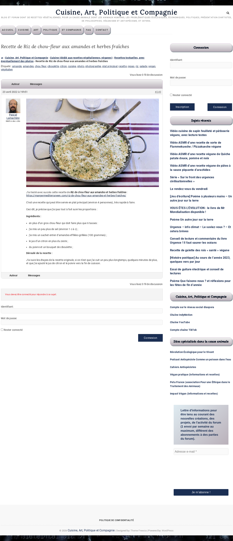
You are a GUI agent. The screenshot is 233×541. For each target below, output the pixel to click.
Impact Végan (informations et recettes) (194, 393)
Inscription (182, 107)
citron (63, 66)
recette (123, 66)
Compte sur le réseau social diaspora (192, 307)
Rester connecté (13, 330)
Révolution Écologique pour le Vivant (192, 352)
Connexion (150, 338)
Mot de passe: (9, 318)
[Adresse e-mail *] (201, 451)
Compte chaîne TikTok (183, 329)
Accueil (8, 30)
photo (80, 66)
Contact (103, 30)
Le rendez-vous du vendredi (189, 189)
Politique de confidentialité (116, 520)
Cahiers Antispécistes (183, 367)
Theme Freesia (139, 530)
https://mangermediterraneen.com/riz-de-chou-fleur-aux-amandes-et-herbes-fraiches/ (76, 195)
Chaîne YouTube (180, 322)
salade (143, 66)
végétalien (7, 69)
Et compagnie (72, 30)
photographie (93, 66)
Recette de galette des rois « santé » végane (199, 250)
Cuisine (24, 30)
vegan (151, 66)
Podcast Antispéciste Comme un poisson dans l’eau (200, 359)
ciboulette (53, 66)
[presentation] (189, 467)
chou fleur (40, 66)
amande (17, 66)
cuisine (72, 66)
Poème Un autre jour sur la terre (191, 219)
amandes (28, 66)
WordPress (168, 530)
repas (131, 66)
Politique (51, 30)
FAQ (89, 30)
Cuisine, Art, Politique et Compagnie (116, 12)
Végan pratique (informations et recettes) (195, 374)
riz (137, 66)
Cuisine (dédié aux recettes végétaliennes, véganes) (81, 57)
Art (37, 30)
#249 (158, 92)
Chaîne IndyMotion (181, 314)
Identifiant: (7, 306)
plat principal (109, 66)
